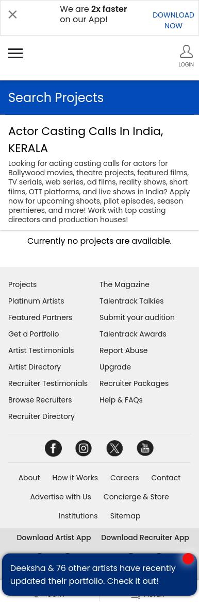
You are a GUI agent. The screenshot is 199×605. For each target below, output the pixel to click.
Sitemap (125, 516)
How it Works (75, 478)
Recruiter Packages (134, 383)
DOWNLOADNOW (173, 20)
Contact (165, 478)
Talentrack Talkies (131, 301)
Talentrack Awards (133, 334)
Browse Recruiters (40, 400)
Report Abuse (124, 350)
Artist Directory (34, 367)
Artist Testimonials (41, 350)
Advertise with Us (60, 497)
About (29, 478)
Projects (22, 284)
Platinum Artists (36, 301)
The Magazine (125, 284)
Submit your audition (137, 317)
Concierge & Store (136, 497)
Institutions (78, 516)
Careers (124, 478)
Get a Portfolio (33, 334)
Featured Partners (40, 317)
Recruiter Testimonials (48, 383)
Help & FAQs (121, 400)
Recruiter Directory (41, 416)
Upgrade (115, 367)
